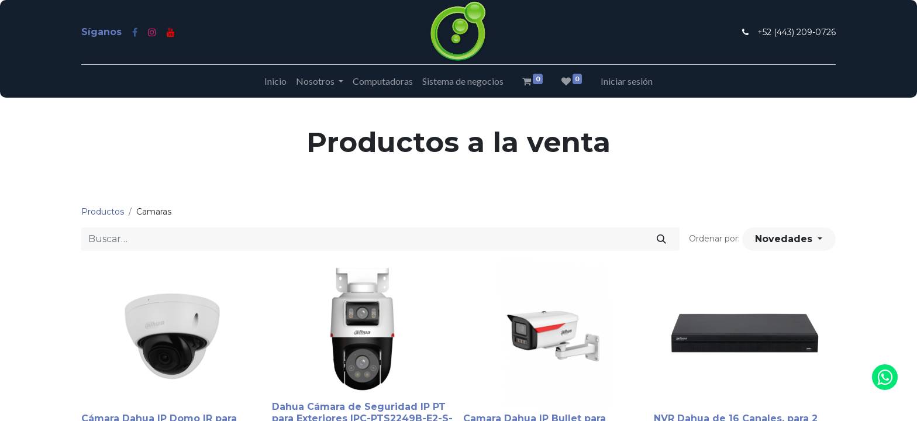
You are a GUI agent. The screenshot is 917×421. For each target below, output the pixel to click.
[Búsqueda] (662, 239)
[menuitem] (275, 81)
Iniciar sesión (627, 81)
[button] (789, 239)
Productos (102, 211)
